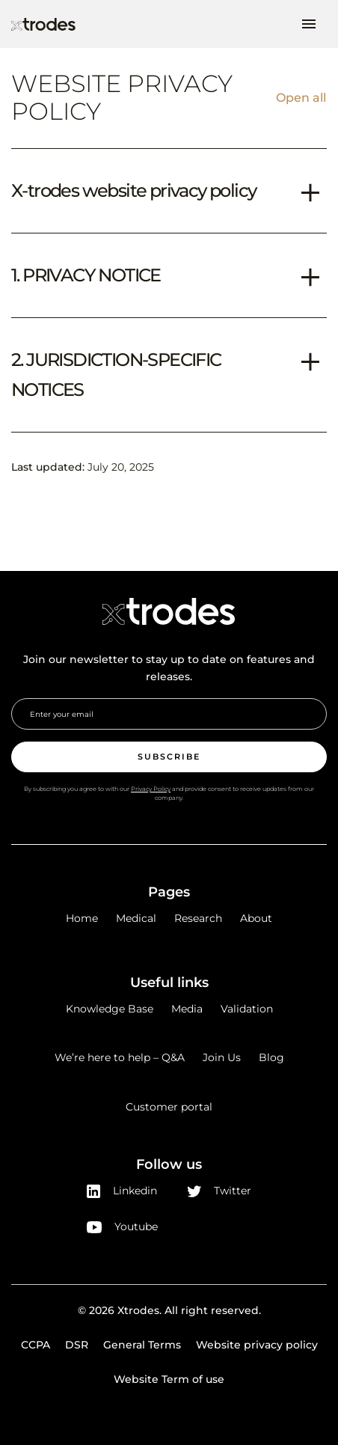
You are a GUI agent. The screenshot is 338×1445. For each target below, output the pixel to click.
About (256, 918)
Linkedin (122, 1191)
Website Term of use (169, 1379)
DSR (76, 1344)
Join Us (222, 1057)
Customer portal (169, 1106)
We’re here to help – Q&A (120, 1057)
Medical (136, 918)
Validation (247, 1008)
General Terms (142, 1344)
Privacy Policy (150, 788)
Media (187, 1008)
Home (82, 918)
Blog (271, 1057)
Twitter (219, 1190)
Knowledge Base (109, 1008)
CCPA (35, 1344)
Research (198, 918)
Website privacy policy (257, 1344)
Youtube (122, 1226)
